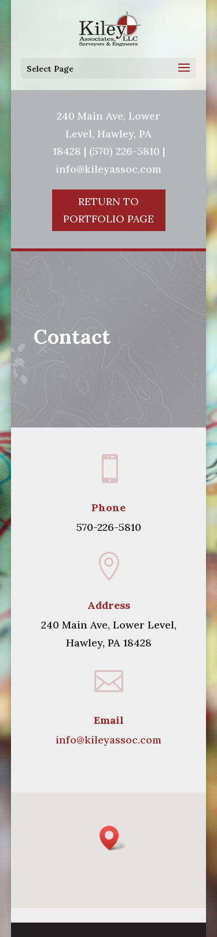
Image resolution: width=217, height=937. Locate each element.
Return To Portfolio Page (108, 210)
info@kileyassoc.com (108, 739)
